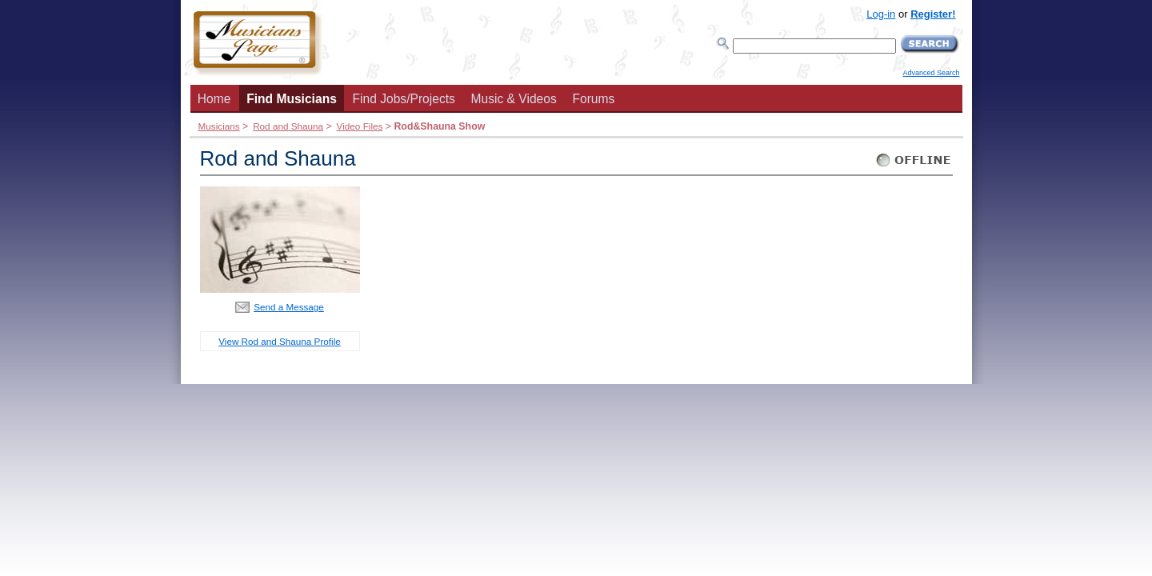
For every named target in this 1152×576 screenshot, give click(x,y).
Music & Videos (514, 99)
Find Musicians (291, 99)
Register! (932, 14)
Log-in (880, 14)
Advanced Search (930, 73)
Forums (593, 99)
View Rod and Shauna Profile (279, 341)
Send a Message (289, 307)
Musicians (219, 126)
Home (214, 99)
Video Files (360, 126)
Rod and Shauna (288, 126)
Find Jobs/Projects (404, 99)
